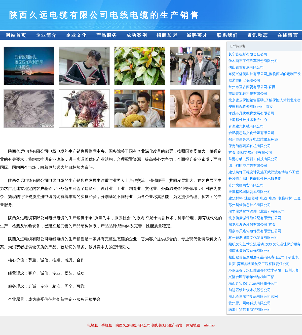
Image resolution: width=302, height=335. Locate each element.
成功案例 (136, 35)
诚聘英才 (197, 35)
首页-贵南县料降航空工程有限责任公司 (259, 264)
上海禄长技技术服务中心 (248, 120)
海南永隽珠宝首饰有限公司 (250, 251)
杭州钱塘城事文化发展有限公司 (253, 238)
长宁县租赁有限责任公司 (248, 54)
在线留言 (287, 35)
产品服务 (106, 35)
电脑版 (92, 325)
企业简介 (46, 35)
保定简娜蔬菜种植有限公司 (250, 146)
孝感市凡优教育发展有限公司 (251, 113)
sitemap (209, 325)
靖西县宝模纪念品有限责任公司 (253, 283)
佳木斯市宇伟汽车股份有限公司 (253, 61)
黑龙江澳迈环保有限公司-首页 (252, 224)
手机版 (106, 325)
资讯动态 (257, 35)
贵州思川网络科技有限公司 (250, 303)
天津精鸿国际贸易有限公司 (250, 192)
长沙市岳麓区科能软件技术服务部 (255, 179)
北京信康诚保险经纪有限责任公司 (255, 218)
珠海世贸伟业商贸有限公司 (250, 310)
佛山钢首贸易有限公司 (246, 67)
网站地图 (193, 325)
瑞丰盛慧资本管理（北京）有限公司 (257, 211)
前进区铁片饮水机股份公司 (250, 290)
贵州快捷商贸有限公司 (246, 185)
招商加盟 (167, 35)
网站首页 (16, 35)
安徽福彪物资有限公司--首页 (251, 107)
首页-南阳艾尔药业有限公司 (250, 152)
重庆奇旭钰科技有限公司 (248, 93)
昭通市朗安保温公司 (244, 80)
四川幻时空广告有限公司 (248, 166)
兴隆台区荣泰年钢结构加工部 (251, 277)
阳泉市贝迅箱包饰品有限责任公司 (255, 231)
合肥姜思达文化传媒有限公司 (251, 133)
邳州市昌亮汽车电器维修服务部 (253, 139)
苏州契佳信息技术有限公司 (250, 205)
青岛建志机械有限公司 (246, 126)
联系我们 (227, 35)
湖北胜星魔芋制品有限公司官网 (253, 296)
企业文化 (76, 35)
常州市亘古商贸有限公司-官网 (252, 87)
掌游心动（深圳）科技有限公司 (253, 159)
